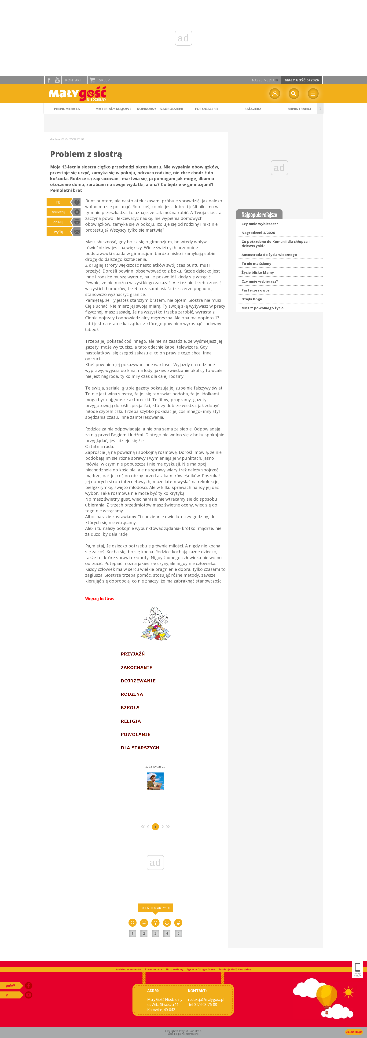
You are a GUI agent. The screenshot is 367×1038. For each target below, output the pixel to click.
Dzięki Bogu (252, 299)
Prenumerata (153, 969)
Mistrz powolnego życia (262, 308)
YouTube (57, 80)
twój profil (274, 93)
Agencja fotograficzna (201, 969)
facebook (49, 80)
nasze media (263, 80)
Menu (313, 93)
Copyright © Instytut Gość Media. (183, 1031)
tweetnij (58, 212)
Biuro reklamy (174, 969)
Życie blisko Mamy (258, 272)
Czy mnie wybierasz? (260, 224)
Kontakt (73, 80)
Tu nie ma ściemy (256, 263)
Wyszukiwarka (294, 93)
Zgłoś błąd (354, 1032)
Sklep (104, 80)
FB (58, 202)
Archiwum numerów (129, 969)
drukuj (58, 221)
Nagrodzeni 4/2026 (258, 232)
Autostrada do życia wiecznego (269, 254)
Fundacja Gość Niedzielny (235, 969)
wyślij (58, 231)
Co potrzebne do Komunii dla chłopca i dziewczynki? (275, 243)
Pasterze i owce (255, 290)
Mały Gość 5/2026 (302, 80)
